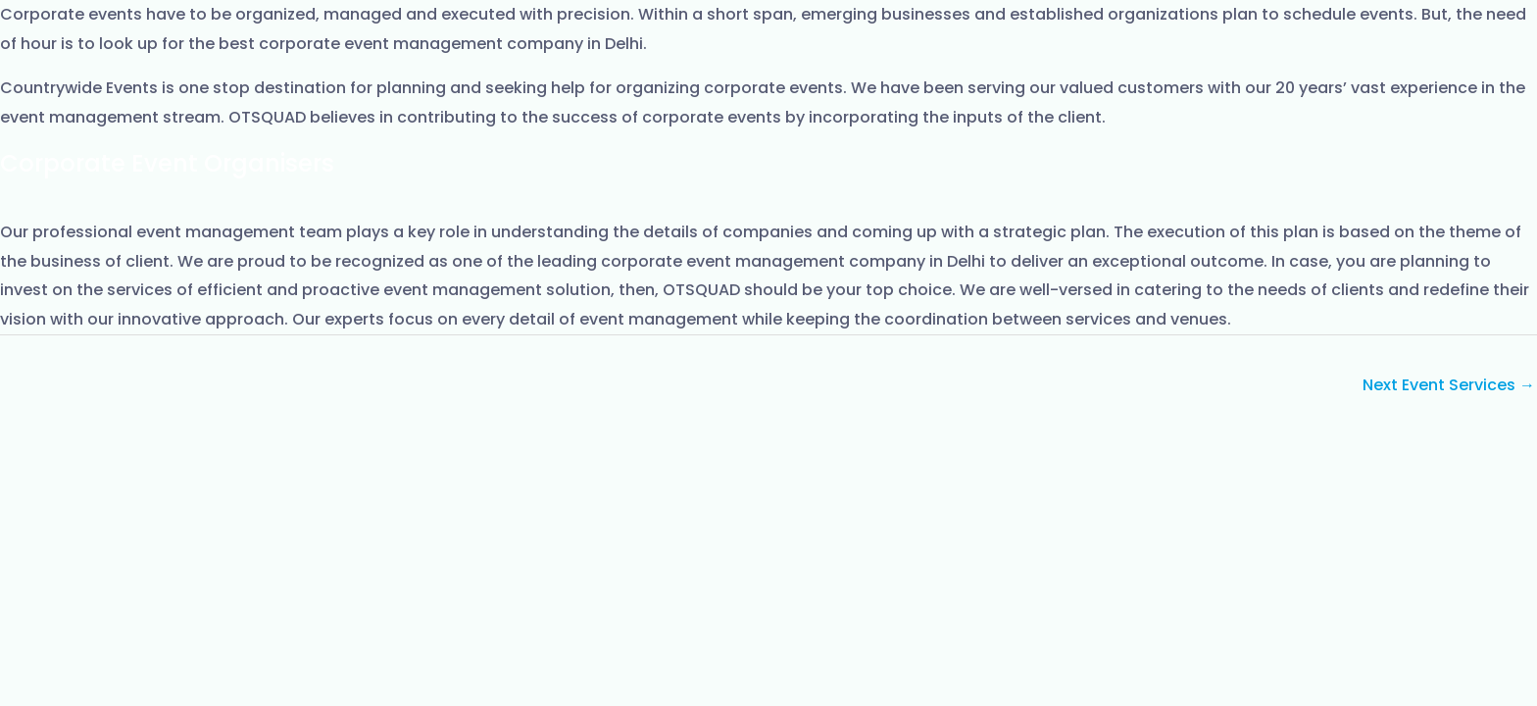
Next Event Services (1449, 385)
